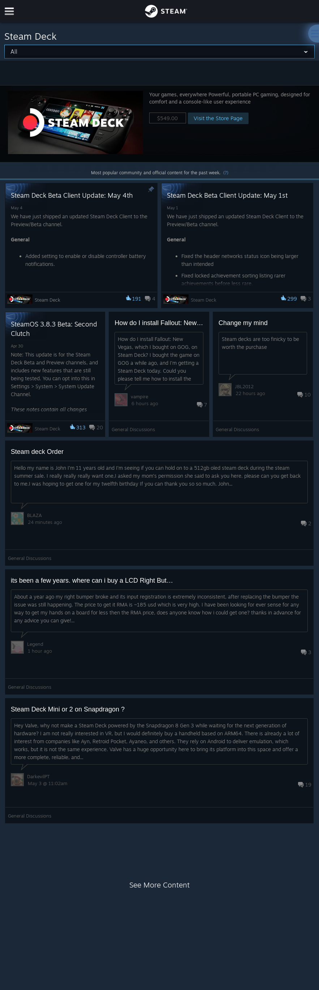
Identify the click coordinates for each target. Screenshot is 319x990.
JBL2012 (244, 386)
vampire (139, 396)
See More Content (159, 884)
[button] (159, 123)
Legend (35, 644)
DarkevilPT (38, 776)
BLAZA (34, 515)
